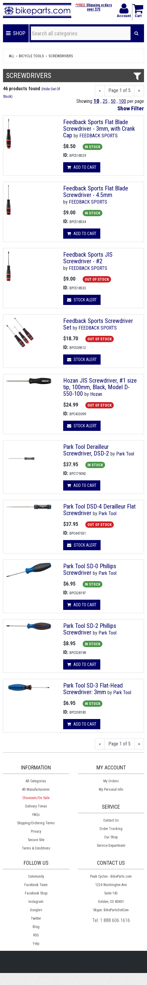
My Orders (111, 781)
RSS (36, 935)
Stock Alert (82, 299)
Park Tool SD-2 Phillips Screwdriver (89, 629)
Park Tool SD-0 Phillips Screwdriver (89, 569)
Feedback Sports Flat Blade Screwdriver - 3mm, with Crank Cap (99, 128)
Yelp (36, 944)
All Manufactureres (36, 789)
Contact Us (111, 820)
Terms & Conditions (36, 848)
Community (36, 876)
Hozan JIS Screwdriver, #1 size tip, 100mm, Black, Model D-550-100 (100, 387)
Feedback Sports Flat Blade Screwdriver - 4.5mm (95, 191)
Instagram (35, 902)
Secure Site (36, 840)
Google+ (36, 910)
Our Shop (111, 837)
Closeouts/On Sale (35, 798)
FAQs (36, 815)
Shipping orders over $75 (93, 7)
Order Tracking (110, 829)
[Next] (139, 90)
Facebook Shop (36, 893)
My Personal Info (111, 789)
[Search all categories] (81, 33)
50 (113, 101)
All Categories (36, 781)
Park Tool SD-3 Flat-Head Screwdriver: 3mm (93, 689)
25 (105, 101)
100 (122, 101)
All (11, 56)
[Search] (136, 33)
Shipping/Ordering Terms (36, 823)
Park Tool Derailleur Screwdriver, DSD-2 (86, 450)
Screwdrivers (61, 56)
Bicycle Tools (31, 56)
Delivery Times (36, 806)
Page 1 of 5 (119, 90)
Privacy (36, 831)
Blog (36, 927)
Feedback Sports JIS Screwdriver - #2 (88, 258)
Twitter (36, 918)
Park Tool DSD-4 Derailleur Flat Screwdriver (99, 510)
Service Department (111, 845)
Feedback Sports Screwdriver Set (98, 324)
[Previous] (100, 90)
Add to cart (81, 167)
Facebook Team (36, 885)
